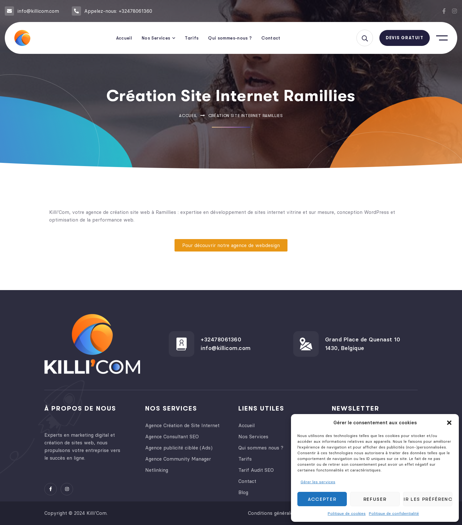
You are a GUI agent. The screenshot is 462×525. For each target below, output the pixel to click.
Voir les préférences (427, 499)
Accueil (188, 115)
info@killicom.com (38, 11)
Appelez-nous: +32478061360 (118, 11)
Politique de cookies (347, 513)
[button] (449, 422)
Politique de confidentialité (394, 513)
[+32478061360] (181, 344)
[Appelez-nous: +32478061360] (76, 11)
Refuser (375, 499)
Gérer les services (318, 481)
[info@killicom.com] (9, 11)
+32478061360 (221, 339)
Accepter (322, 499)
